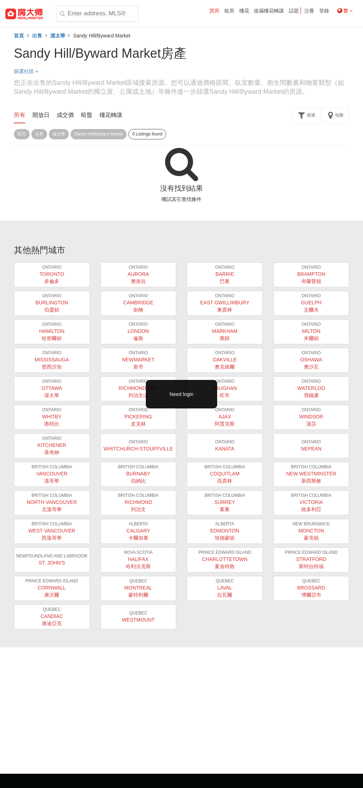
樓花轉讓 (110, 115)
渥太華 (57, 35)
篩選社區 (26, 71)
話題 (294, 11)
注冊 (309, 11)
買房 (214, 11)
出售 (37, 35)
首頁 (19, 35)
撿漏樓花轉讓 (269, 11)
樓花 (244, 11)
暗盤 (86, 115)
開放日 (41, 115)
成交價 (65, 115)
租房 (229, 11)
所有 (19, 115)
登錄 (324, 11)
